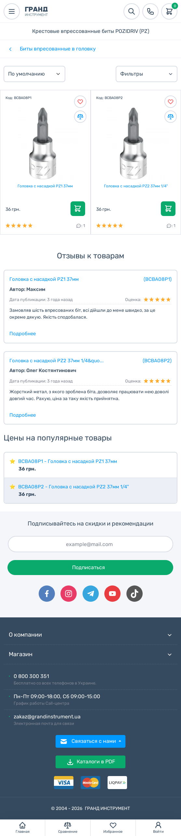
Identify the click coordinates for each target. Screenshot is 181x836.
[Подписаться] (90, 544)
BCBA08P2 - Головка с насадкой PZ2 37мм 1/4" (73, 487)
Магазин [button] (90, 654)
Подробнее (22, 334)
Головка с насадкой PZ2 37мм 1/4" (136, 186)
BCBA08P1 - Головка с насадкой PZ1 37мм (67, 461)
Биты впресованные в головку (58, 49)
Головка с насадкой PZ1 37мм (45, 186)
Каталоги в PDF (90, 762)
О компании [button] (90, 634)
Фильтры (146, 74)
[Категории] (10, 49)
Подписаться (88, 567)
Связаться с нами (88, 741)
